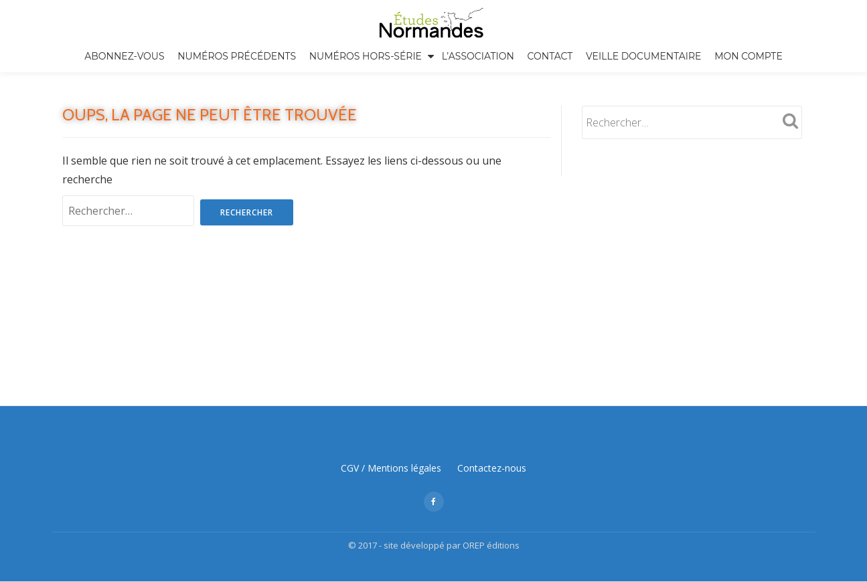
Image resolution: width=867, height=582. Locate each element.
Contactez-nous (491, 393)
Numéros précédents (236, 56)
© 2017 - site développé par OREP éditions (434, 470)
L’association (478, 56)
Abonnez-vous (124, 56)
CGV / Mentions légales (391, 393)
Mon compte (748, 56)
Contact (550, 56)
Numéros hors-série (365, 56)
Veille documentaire (643, 56)
